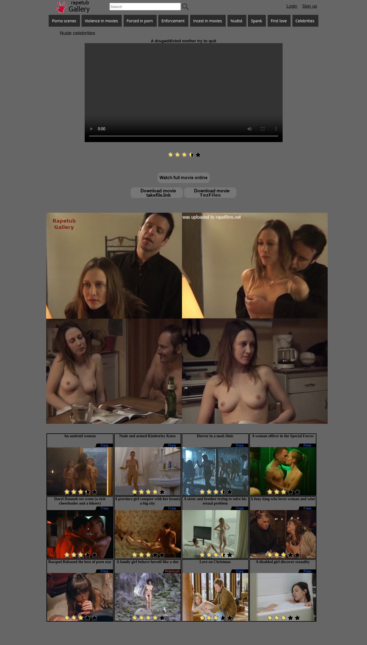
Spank (256, 20)
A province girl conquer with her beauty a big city (147, 501)
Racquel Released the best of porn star (79, 562)
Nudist (236, 20)
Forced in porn (140, 20)
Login (291, 6)
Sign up (309, 6)
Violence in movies (101, 20)
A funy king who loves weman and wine (282, 499)
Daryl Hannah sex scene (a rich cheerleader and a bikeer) (79, 501)
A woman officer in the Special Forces (283, 436)
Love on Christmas (215, 562)
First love (279, 20)
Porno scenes (64, 20)
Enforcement (172, 20)
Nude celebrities (77, 33)
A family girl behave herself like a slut (148, 562)
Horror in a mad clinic (215, 436)
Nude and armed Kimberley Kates (147, 436)
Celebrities (305, 20)
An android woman (80, 436)
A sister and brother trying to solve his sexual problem (215, 501)
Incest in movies (207, 20)
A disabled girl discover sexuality (283, 562)
